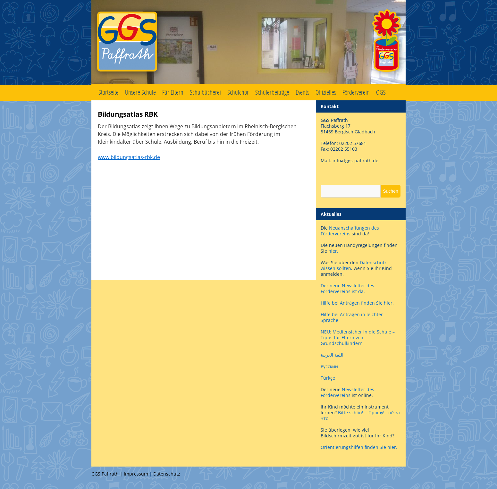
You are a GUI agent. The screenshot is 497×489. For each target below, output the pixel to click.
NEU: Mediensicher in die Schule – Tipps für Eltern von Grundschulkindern (358, 337)
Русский (329, 366)
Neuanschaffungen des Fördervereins (350, 231)
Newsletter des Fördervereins (347, 392)
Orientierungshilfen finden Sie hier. (359, 447)
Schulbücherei (205, 92)
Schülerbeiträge (272, 92)
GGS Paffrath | (107, 474)
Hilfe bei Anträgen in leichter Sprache (352, 317)
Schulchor (238, 92)
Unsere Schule (140, 92)
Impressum (136, 474)
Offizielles (326, 92)
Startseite (108, 92)
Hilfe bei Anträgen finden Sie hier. (358, 303)
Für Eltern (172, 92)
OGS (381, 92)
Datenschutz (166, 474)
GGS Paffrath (248, 42)
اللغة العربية (332, 355)
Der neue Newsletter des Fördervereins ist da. (347, 288)
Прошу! (376, 412)
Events (302, 92)
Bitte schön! (350, 412)
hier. (333, 251)
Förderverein (356, 92)
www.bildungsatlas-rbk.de (129, 157)
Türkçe (328, 378)
